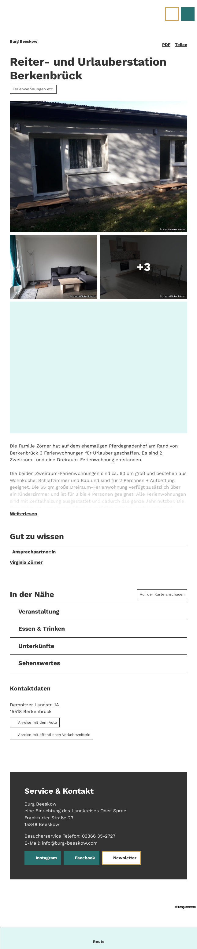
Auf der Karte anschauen (162, 597)
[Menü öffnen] (172, 14)
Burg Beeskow (23, 41)
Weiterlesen (23, 517)
